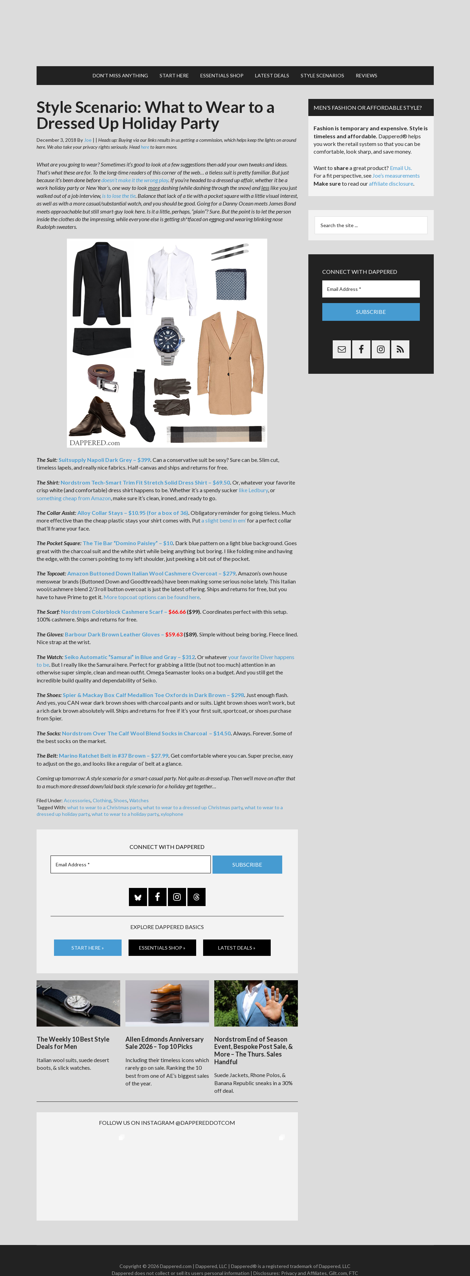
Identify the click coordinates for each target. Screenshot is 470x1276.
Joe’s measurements (396, 161)
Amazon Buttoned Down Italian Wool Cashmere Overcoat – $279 (151, 559)
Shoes (120, 786)
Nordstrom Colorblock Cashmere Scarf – (123, 597)
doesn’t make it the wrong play (134, 166)
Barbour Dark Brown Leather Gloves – (124, 620)
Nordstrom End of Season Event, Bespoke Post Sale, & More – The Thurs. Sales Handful (253, 1032)
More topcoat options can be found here (151, 583)
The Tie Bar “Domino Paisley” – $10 (128, 529)
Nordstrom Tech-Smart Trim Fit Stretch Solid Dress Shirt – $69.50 (145, 468)
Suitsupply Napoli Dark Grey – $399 (104, 445)
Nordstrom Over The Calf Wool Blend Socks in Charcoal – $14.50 (146, 719)
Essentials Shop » (162, 933)
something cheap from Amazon (74, 484)
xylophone (172, 800)
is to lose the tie (119, 181)
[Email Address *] (131, 850)
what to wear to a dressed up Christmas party (192, 793)
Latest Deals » (236, 933)
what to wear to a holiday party (125, 800)
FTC (353, 1255)
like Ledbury (253, 476)
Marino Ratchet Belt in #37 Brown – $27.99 (113, 741)
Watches (139, 786)
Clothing (102, 786)
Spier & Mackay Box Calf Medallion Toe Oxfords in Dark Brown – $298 (153, 681)
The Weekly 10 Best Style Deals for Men (73, 1025)
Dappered (235, 26)
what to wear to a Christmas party (104, 793)
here (145, 133)
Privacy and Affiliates (304, 1255)
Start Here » (87, 933)
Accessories (77, 786)
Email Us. (401, 153)
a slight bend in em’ (223, 506)
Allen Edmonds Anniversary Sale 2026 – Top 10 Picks (164, 1025)
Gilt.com (338, 1255)
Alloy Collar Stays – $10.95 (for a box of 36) (132, 498)
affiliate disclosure (391, 169)
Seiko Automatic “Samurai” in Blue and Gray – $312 (129, 643)
